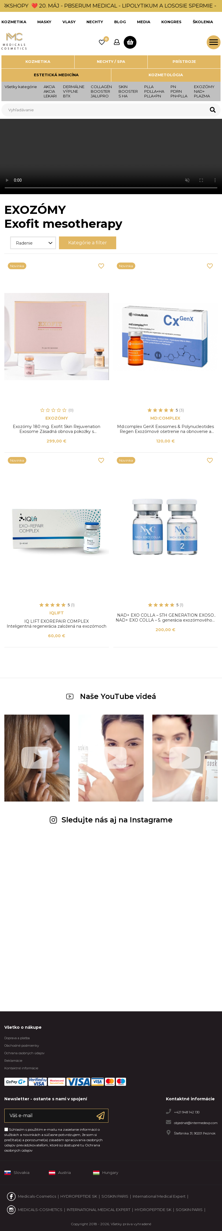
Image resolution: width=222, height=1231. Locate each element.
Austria (60, 1173)
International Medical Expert (159, 1196)
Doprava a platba (17, 1038)
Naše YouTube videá (111, 696)
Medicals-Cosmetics (37, 1196)
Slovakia (16, 1173)
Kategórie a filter (87, 242)
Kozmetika (37, 61)
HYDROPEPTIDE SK (78, 1196)
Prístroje (184, 61)
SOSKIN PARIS (114, 1196)
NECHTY (94, 21)
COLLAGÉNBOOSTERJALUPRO (101, 91)
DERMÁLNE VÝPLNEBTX (73, 91)
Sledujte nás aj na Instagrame (111, 819)
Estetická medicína (56, 74)
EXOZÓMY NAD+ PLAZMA (204, 91)
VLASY (68, 21)
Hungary (105, 1173)
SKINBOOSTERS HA (128, 91)
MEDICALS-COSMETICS (40, 1209)
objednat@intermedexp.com (196, 1123)
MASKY (44, 21)
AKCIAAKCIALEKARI (50, 91)
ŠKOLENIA (203, 21)
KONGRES (171, 21)
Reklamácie (13, 1061)
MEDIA (143, 21)
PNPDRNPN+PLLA (179, 91)
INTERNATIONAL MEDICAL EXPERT (98, 1209)
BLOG (120, 21)
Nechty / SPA (111, 61)
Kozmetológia (166, 74)
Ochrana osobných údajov (24, 1053)
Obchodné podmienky (21, 1046)
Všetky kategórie (21, 86)
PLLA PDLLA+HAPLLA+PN (154, 91)
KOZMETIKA (13, 21)
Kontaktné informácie (21, 1068)
